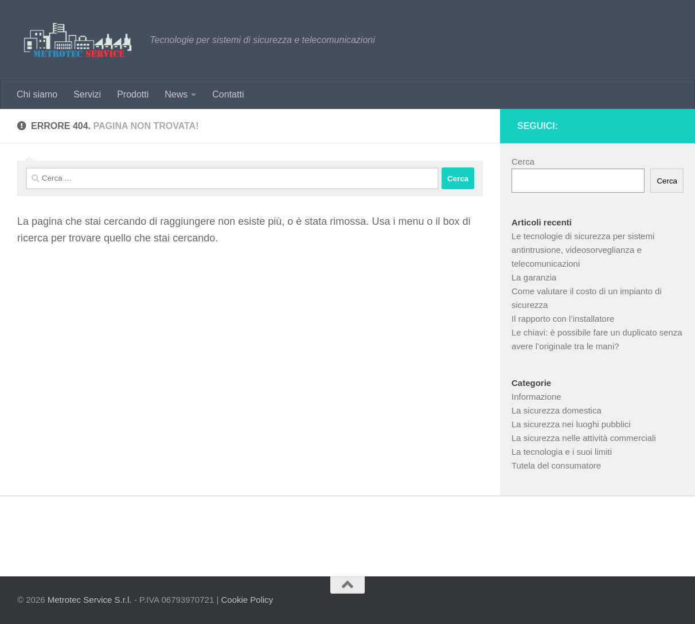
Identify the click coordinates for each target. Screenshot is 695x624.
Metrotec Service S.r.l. (90, 599)
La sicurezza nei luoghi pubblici (571, 424)
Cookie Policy (247, 599)
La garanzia (534, 277)
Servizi (87, 94)
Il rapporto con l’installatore (563, 318)
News (176, 94)
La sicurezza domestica (557, 410)
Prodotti (133, 94)
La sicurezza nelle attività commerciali (584, 438)
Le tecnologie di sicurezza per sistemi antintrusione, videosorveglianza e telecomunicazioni (583, 249)
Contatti (228, 94)
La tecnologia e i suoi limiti (562, 452)
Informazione (536, 396)
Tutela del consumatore (556, 465)
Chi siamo (37, 94)
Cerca (523, 161)
